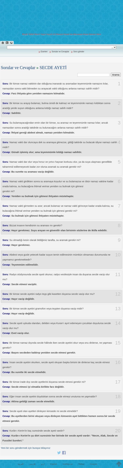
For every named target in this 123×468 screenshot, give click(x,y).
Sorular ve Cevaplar (60, 51)
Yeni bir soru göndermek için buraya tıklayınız (25, 447)
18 (118, 396)
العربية (21, 464)
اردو (43, 464)
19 (118, 411)
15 (118, 342)
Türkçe (81, 464)
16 (118, 362)
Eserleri (44, 51)
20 (118, 430)
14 (118, 323)
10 (118, 254)
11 (118, 274)
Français (93, 464)
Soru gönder (78, 51)
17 (118, 381)
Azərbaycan (67, 464)
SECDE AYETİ (53, 67)
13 (118, 308)
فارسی (32, 464)
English (53, 464)
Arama (115, 74)
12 (118, 294)
